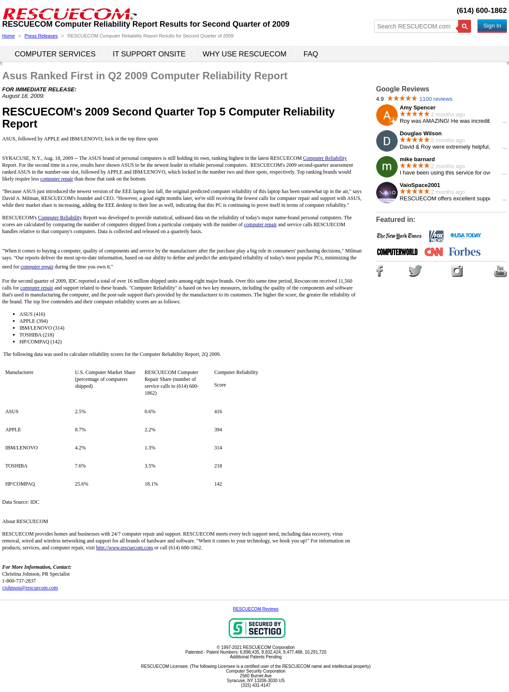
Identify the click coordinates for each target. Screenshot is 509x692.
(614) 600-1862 (482, 10)
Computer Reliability (60, 218)
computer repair (260, 224)
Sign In (492, 25)
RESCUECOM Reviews (256, 609)
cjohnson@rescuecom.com (30, 588)
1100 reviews (435, 99)
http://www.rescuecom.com (124, 548)
